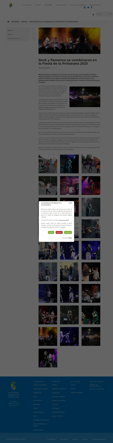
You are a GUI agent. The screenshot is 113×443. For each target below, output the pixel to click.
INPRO (70, 238)
